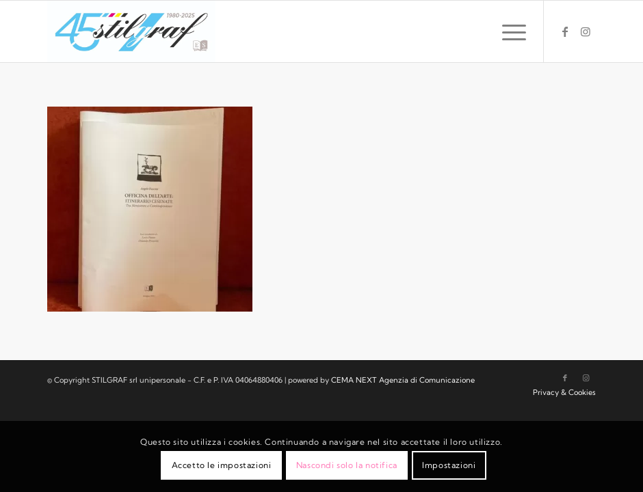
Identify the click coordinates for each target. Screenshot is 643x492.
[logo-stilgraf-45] (131, 31)
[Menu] (507, 31)
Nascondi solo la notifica (346, 465)
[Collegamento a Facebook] (565, 31)
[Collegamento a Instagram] (585, 31)
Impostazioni (448, 465)
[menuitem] (507, 31)
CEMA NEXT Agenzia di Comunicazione (403, 380)
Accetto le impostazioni (222, 465)
